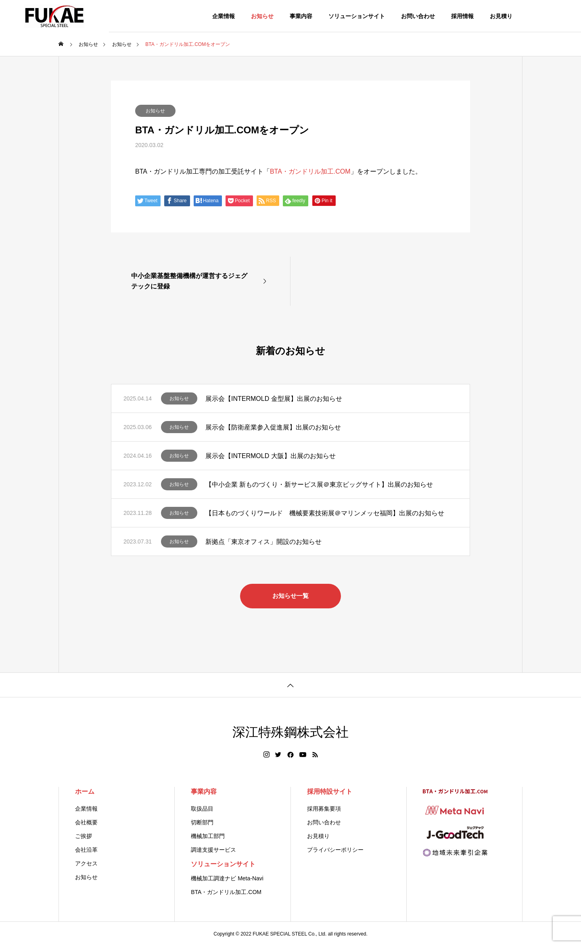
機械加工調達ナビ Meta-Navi (227, 878)
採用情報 (462, 16)
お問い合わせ (418, 16)
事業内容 (301, 16)
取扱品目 (202, 808)
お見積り (501, 16)
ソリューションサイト (356, 16)
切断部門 (202, 822)
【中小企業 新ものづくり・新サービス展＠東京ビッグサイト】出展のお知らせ (319, 484)
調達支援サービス (213, 849)
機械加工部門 (208, 836)
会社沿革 (86, 849)
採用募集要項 (324, 808)
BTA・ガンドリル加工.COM (310, 171)
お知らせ (262, 16)
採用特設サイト (329, 791)
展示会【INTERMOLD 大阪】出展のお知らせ (270, 455)
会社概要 (86, 822)
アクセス (86, 863)
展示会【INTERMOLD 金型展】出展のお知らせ (273, 398)
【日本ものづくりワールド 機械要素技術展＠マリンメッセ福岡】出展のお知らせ (324, 513)
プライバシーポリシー (335, 849)
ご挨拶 (83, 836)
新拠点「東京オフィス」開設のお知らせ (263, 541)
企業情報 (223, 16)
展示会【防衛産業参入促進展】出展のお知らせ (273, 427)
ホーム (84, 791)
